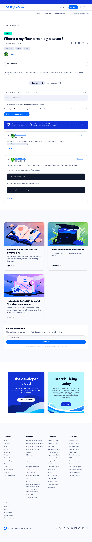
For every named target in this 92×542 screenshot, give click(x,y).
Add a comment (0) (54, 83)
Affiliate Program (9, 461)
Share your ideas (9, 518)
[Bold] (6, 93)
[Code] (36, 93)
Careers (6, 449)
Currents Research (53, 452)
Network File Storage (32, 475)
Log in (63, 7)
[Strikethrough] (12, 93)
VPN (70, 458)
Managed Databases (32, 466)
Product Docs (60, 14)
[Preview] (84, 93)
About (6, 440)
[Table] (34, 93)
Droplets (28, 452)
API (27, 478)
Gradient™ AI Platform (32, 449)
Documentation (52, 478)
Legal (5, 466)
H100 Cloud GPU (74, 443)
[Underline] (10, 93)
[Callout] (32, 93)
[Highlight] (18, 93)
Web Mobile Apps (75, 466)
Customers (7, 452)
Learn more (56, 265)
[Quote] (30, 93)
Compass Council (53, 461)
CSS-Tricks (51, 446)
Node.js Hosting (74, 464)
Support (6, 506)
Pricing (50, 472)
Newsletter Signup (53, 466)
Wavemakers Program (54, 458)
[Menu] (84, 7)
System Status (8, 515)
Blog (5, 446)
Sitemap (29, 528)
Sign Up (11, 265)
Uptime (28, 481)
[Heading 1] (20, 93)
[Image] (16, 93)
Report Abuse (8, 512)
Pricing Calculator (53, 475)
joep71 (14, 54)
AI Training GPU (74, 446)
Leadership (7, 443)
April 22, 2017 (19, 137)
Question (8, 34)
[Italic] (8, 93)
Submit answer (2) (37, 83)
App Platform (30, 461)
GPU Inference (74, 449)
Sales (5, 509)
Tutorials (37, 14)
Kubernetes (29, 455)
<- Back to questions (11, 26)
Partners (6, 455)
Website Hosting (74, 455)
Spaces (28, 469)
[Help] (86, 93)
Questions (47, 14)
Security (6, 472)
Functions (29, 458)
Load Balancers (30, 464)
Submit (46, 342)
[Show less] (84, 135)
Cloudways (29, 494)
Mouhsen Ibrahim (20, 135)
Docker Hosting (74, 461)
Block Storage (30, 472)
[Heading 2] (22, 93)
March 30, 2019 (20, 161)
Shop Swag (51, 487)
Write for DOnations (54, 449)
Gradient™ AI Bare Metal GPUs (35, 443)
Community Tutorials (54, 440)
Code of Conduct (53, 484)
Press (5, 464)
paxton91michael (20, 158)
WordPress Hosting (75, 469)
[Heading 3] (24, 93)
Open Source (52, 464)
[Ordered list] (28, 93)
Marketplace (51, 469)
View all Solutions (74, 475)
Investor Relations (9, 475)
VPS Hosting (73, 452)
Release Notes (52, 481)
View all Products (31, 497)
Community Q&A (53, 443)
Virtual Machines (74, 472)
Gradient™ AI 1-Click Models (34, 446)
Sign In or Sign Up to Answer (16, 114)
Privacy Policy (63, 346)
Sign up (73, 7)
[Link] (14, 93)
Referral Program (9, 458)
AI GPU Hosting (74, 440)
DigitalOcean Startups (54, 455)
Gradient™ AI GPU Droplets (34, 440)
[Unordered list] (26, 93)
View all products (26, 400)
